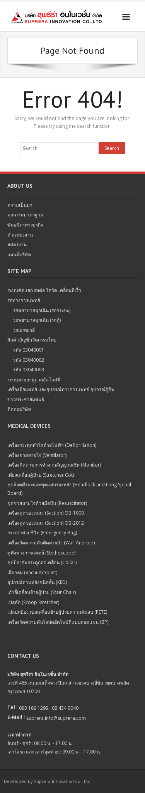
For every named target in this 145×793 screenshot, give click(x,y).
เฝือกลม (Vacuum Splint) (32, 572)
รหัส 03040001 (28, 350)
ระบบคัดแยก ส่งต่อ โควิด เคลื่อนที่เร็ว (44, 290)
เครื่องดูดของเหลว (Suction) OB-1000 (45, 513)
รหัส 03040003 (28, 369)
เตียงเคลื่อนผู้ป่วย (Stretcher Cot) (40, 475)
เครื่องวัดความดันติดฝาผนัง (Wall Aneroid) (51, 542)
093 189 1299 (33, 708)
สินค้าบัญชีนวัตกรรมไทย (31, 339)
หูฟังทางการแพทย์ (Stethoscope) (41, 552)
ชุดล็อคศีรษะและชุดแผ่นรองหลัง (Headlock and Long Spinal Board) (69, 488)
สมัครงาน (17, 244)
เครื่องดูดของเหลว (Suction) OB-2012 (45, 523)
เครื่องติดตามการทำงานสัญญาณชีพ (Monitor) (54, 465)
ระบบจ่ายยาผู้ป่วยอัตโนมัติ (33, 379)
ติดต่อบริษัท (19, 409)
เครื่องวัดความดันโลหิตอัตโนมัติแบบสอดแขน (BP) (57, 622)
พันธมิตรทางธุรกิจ (25, 224)
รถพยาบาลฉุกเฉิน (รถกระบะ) (41, 310)
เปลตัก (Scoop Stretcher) (33, 602)
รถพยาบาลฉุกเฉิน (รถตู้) (37, 320)
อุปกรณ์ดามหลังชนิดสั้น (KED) (37, 582)
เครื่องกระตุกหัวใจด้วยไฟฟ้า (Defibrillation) (51, 445)
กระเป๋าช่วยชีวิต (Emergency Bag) (42, 532)
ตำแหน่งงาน (20, 235)
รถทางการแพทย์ (23, 300)
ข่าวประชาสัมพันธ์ (25, 399)
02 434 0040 (65, 708)
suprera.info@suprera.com (56, 718)
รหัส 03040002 (28, 360)
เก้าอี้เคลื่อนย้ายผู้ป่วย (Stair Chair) (41, 592)
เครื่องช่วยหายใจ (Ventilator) (37, 455)
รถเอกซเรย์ (24, 330)
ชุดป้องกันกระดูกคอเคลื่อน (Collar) (42, 562)
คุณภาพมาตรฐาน (25, 214)
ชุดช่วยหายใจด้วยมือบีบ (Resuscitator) (47, 503)
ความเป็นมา (19, 205)
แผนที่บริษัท (19, 254)
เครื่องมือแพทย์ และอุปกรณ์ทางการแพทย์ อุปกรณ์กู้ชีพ (60, 389)
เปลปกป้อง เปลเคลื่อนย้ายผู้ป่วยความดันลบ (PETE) (57, 612)
